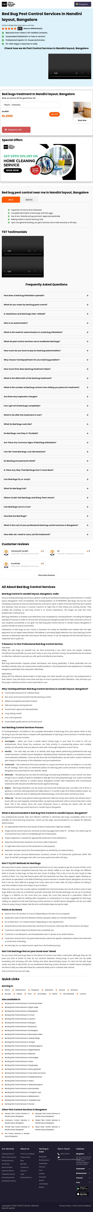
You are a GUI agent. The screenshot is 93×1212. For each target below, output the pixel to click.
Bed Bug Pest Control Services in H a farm (20, 1015)
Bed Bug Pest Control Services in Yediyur (19, 1081)
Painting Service (7, 1161)
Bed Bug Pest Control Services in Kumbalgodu (21, 1030)
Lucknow (83, 994)
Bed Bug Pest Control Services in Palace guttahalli (23, 1069)
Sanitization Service (9, 1181)
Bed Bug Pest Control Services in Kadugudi (20, 1023)
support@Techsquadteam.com (69, 1159)
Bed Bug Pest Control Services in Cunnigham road (23, 1092)
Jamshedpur (42, 994)
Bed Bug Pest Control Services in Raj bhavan (21, 1027)
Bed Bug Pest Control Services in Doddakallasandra (23, 1077)
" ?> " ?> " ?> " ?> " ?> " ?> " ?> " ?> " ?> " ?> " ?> (31, 105)
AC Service (6, 1164)
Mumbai (8, 994)
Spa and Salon (7, 1167)
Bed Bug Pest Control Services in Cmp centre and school (25, 1073)
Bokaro (54, 994)
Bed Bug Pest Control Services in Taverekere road (22, 1100)
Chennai (62, 990)
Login (22, 1174)
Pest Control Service (9, 1157)
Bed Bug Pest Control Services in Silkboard (20, 1054)
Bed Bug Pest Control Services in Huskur (19, 1061)
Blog (22, 1161)
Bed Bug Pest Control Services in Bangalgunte (21, 1011)
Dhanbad (74, 990)
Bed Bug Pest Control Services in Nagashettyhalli (22, 1050)
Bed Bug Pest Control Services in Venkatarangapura (23, 1046)
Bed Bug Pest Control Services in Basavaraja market (23, 1034)
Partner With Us (25, 1177)
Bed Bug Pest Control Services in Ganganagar (21, 1065)
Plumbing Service (8, 1177)
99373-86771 (65, 1154)
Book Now (82, 120)
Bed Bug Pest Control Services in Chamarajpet (21, 1057)
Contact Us (24, 1167)
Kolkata (19, 994)
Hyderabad (49, 990)
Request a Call (14, 129)
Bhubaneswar (21, 990)
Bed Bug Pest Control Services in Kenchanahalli (22, 1088)
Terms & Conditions (27, 1154)
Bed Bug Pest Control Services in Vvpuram (20, 1019)
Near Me (23, 1164)
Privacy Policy (25, 1157)
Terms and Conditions (82, 1206)
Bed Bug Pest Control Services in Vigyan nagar (21, 1007)
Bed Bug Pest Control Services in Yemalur (20, 1104)
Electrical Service (8, 1171)
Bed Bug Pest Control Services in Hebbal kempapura (24, 1085)
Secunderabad (68, 994)
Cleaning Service (8, 1154)
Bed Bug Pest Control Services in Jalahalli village (22, 1038)
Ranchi (7, 990)
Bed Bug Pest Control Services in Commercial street (23, 1003)
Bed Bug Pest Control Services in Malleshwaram (22, 1096)
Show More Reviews (46, 575)
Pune (29, 994)
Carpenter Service (8, 1174)
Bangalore (35, 990)
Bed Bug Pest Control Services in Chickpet (20, 1042)
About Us (23, 1171)
